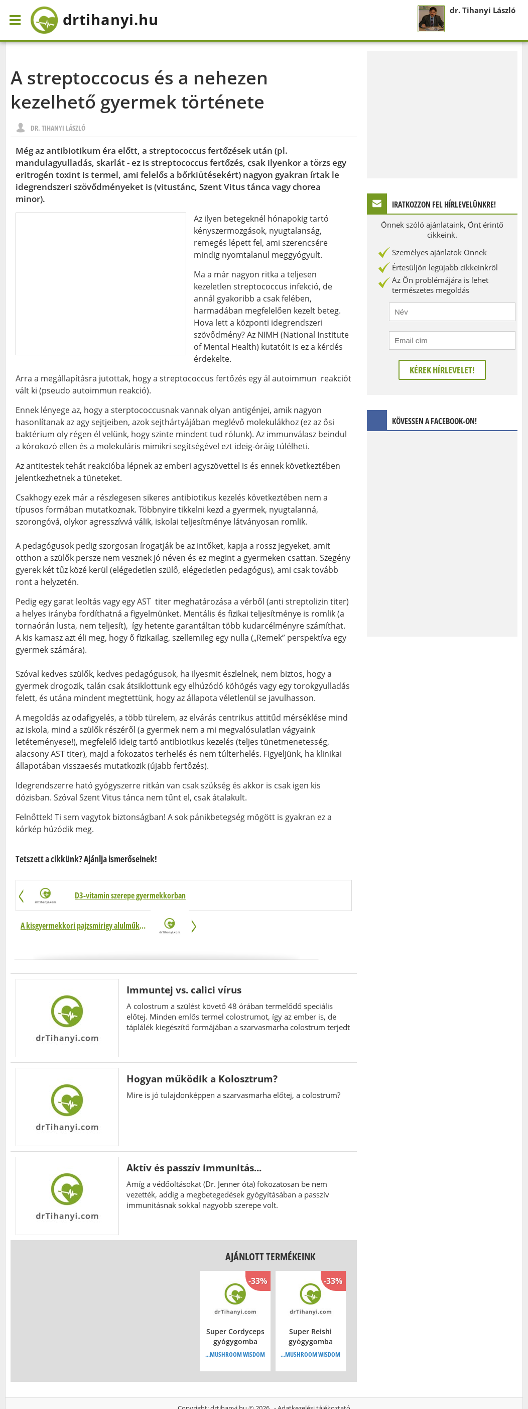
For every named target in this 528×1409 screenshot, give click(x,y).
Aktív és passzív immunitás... (193, 1138)
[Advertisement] (101, 284)
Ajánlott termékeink (270, 1227)
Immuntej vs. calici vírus (183, 960)
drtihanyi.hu (228, 1378)
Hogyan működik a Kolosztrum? (202, 1049)
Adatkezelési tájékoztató (314, 1378)
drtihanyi (100, 20)
